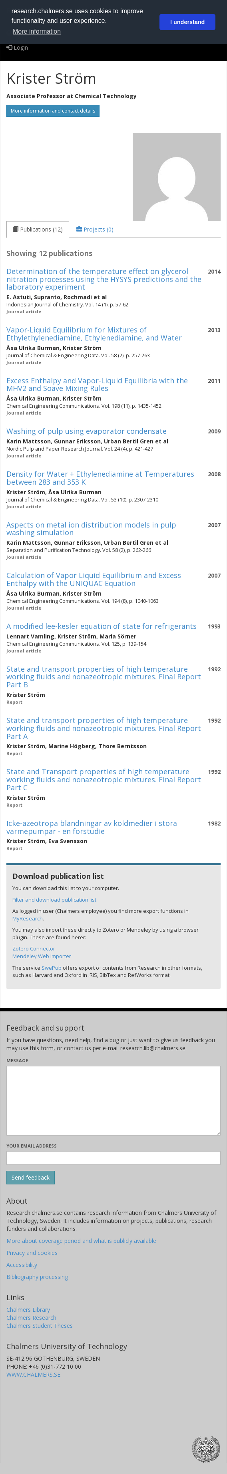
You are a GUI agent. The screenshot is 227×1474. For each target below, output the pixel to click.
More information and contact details (53, 110)
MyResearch (27, 918)
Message (17, 1060)
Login (17, 47)
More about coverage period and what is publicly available (81, 1240)
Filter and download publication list (54, 899)
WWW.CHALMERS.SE (33, 1374)
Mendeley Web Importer (41, 956)
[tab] (37, 229)
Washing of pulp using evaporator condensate (86, 431)
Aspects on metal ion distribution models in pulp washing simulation (91, 529)
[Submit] (30, 1177)
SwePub (52, 967)
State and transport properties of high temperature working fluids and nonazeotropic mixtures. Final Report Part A (103, 728)
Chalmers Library (28, 1309)
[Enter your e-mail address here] (113, 1158)
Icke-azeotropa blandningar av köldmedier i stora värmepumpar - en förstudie (91, 827)
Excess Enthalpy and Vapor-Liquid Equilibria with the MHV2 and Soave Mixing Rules (97, 384)
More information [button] (37, 31)
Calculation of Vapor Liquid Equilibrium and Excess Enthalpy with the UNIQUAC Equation (93, 579)
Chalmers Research (31, 1317)
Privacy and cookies (32, 1253)
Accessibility (21, 1265)
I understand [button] (187, 22)
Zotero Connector (33, 948)
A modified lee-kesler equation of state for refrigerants (101, 626)
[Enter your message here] (113, 1101)
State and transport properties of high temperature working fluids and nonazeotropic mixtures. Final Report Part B (103, 677)
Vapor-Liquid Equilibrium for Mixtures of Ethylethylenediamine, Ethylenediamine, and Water (94, 333)
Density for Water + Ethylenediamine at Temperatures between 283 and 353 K (100, 478)
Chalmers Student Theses (39, 1325)
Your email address (31, 1146)
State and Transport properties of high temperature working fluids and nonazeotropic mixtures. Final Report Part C (103, 779)
